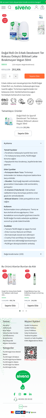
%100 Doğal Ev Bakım (10, 362)
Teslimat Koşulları (31, 335)
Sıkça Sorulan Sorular (10, 333)
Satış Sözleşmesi (31, 333)
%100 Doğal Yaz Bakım (11, 364)
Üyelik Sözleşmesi (31, 325)
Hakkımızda (7, 328)
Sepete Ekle (34, 76)
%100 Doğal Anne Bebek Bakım (12, 353)
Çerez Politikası (30, 330)
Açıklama (8, 143)
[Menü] (4, 8)
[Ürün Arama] (9, 7)
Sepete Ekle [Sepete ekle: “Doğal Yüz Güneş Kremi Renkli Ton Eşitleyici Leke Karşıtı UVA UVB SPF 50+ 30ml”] (10, 305)
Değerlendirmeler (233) (13, 254)
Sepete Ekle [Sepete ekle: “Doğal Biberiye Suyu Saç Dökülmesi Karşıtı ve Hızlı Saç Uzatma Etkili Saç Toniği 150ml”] (32, 305)
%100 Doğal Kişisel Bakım (12, 359)
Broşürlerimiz (8, 338)
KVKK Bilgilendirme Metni (34, 341)
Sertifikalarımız (8, 335)
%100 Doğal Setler (9, 367)
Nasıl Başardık (8, 341)
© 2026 (23, 406)
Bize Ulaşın (7, 330)
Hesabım (6, 325)
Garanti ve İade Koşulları (33, 338)
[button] (19, 311)
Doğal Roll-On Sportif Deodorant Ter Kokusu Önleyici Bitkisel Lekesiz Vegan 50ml (27, 119)
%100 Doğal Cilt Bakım (11, 357)
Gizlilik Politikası (30, 328)
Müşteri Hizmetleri (9, 343)
